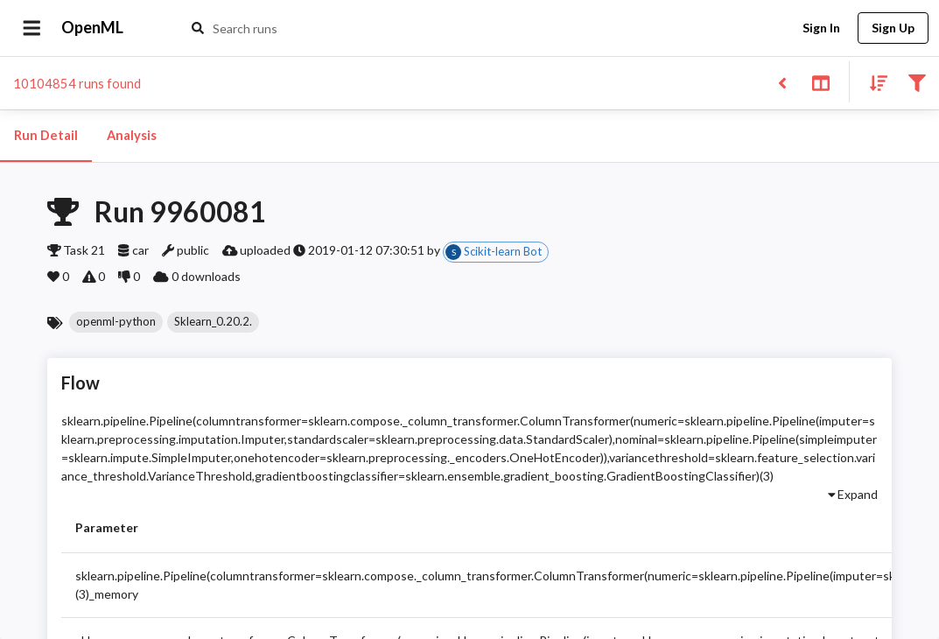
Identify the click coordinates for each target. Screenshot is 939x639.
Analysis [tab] (131, 136)
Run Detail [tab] (46, 136)
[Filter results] (916, 81)
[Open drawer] (32, 28)
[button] (116, 322)
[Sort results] (873, 81)
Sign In (821, 28)
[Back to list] (782, 81)
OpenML (92, 28)
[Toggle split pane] (820, 81)
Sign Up (893, 28)
